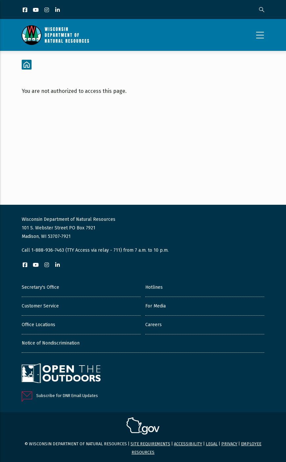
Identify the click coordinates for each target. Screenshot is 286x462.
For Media (155, 306)
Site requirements (150, 443)
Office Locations (38, 324)
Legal (212, 443)
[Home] (27, 65)
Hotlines (154, 287)
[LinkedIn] (58, 10)
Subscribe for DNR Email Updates (67, 395)
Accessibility (188, 443)
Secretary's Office (40, 287)
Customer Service (40, 306)
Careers (153, 324)
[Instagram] (47, 10)
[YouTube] (36, 10)
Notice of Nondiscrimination (51, 343)
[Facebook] (25, 10)
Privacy (229, 443)
